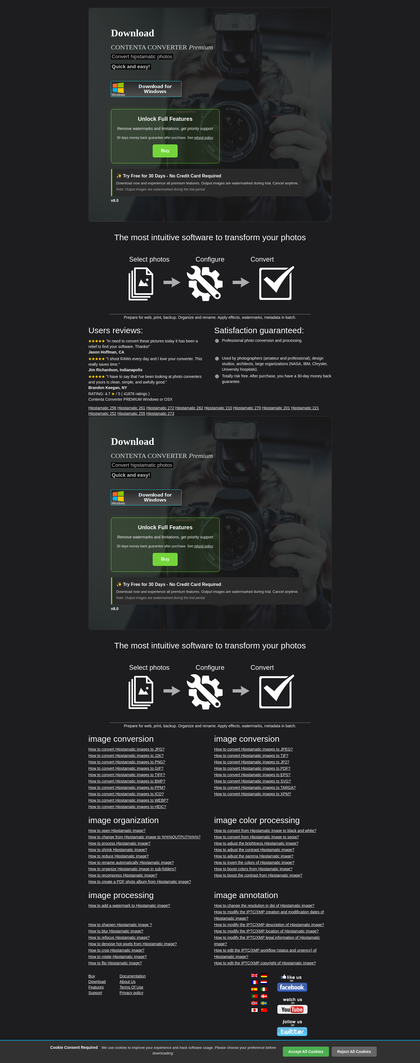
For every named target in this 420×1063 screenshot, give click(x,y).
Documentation (133, 976)
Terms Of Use (132, 987)
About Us (128, 981)
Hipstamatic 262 (189, 408)
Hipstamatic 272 (160, 408)
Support (95, 993)
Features (96, 987)
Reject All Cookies (354, 1051)
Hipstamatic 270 (247, 408)
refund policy (203, 138)
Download (97, 981)
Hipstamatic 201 (276, 408)
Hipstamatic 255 (131, 413)
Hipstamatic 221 (305, 408)
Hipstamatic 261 (131, 408)
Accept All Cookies (305, 1051)
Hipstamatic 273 (160, 413)
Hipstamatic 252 (102, 413)
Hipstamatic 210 (218, 408)
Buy (165, 150)
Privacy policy (132, 993)
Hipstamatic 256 (102, 408)
